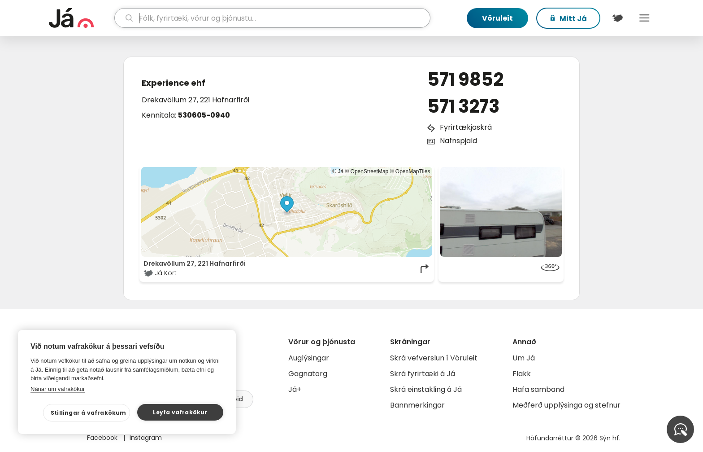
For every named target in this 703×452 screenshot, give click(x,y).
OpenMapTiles (412, 171)
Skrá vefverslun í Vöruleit (433, 358)
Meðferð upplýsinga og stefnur (566, 405)
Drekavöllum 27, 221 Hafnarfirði (195, 100)
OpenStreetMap (370, 171)
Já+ (294, 389)
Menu (644, 18)
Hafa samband (538, 389)
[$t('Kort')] (617, 18)
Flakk (521, 374)
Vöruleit (497, 18)
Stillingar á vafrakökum (88, 413)
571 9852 (465, 79)
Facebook (103, 437)
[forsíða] (80, 18)
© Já (337, 171)
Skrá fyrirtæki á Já (422, 374)
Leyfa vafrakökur (180, 412)
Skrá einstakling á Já (426, 389)
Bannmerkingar (417, 405)
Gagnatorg (307, 374)
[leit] (272, 18)
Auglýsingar (308, 358)
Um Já (523, 358)
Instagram (146, 437)
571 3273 (463, 106)
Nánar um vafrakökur (57, 389)
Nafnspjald (458, 141)
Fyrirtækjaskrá (466, 127)
